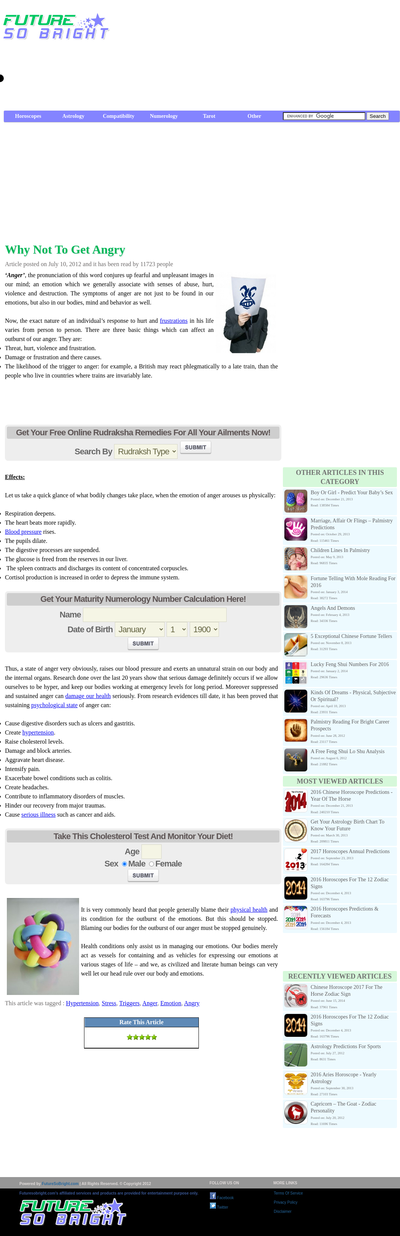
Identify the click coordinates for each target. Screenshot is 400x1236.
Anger (149, 1003)
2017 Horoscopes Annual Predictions (350, 851)
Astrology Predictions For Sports (346, 1046)
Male (136, 863)
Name (70, 614)
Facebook (222, 1198)
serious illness (38, 814)
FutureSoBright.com (60, 1184)
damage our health (88, 696)
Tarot (209, 116)
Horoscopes (28, 116)
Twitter (219, 1207)
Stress (109, 1003)
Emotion (170, 1003)
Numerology (164, 116)
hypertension (38, 732)
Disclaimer (283, 1211)
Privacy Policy (285, 1202)
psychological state (54, 705)
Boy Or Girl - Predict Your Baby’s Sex (352, 492)
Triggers (129, 1003)
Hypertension (82, 1003)
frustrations (174, 320)
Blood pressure (23, 531)
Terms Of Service (288, 1193)
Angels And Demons (333, 608)
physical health (248, 909)
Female (168, 863)
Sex (111, 863)
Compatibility (118, 116)
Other (254, 116)
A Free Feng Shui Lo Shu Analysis (347, 751)
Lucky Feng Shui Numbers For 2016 (350, 664)
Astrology (73, 116)
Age (132, 851)
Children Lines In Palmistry (340, 550)
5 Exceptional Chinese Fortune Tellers (351, 636)
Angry (192, 1003)
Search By (93, 451)
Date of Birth (90, 629)
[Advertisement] (315, 57)
